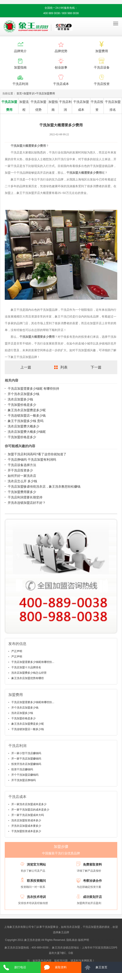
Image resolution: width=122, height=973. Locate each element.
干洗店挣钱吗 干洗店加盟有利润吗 (32, 459)
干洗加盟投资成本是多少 (26, 831)
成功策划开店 (92, 897)
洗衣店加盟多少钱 (20, 399)
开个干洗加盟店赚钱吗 (24, 774)
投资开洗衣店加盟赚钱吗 (26, 764)
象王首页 (101, 967)
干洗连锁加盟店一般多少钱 (27, 415)
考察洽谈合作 (92, 880)
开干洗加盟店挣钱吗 (23, 780)
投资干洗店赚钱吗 (22, 769)
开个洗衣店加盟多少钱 (23, 394)
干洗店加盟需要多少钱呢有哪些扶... (32, 662)
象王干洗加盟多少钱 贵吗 (25, 421)
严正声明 (16, 651)
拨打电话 (20, 967)
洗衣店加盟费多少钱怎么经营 (29, 672)
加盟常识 (28, 93)
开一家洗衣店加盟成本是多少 (29, 804)
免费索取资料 (92, 864)
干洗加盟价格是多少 (22, 405)
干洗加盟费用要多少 (22, 492)
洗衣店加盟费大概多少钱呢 (27, 431)
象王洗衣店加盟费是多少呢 (27, 410)
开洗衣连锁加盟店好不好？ (27, 502)
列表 (64, 367)
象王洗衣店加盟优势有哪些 (27, 678)
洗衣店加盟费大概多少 (23, 426)
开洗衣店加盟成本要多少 (26, 825)
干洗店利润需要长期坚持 (25, 497)
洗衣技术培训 (36, 897)
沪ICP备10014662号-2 (103, 940)
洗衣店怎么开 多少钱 (22, 481)
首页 (19, 93)
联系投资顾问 (36, 880)
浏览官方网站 (36, 864)
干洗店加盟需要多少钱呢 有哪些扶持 (33, 388)
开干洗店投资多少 (20, 470)
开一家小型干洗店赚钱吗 (26, 753)
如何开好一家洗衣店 (22, 476)
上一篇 (25, 367)
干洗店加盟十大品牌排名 (26, 667)
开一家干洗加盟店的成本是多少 (30, 809)
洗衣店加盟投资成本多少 (26, 820)
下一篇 (96, 367)
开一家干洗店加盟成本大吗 (27, 815)
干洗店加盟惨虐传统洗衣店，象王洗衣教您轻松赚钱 (44, 486)
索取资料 (61, 967)
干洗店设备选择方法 (22, 465)
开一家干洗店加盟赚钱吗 (26, 758)
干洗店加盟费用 (45, 93)
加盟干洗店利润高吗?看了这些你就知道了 (37, 454)
